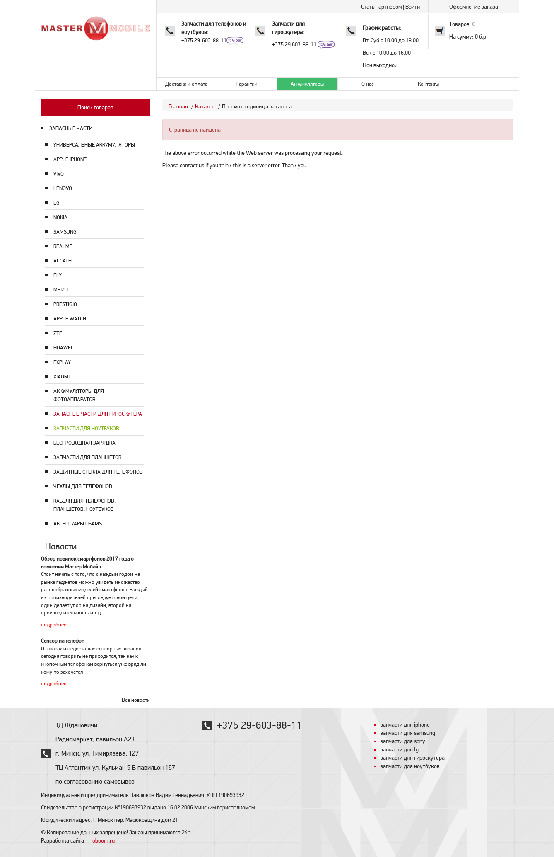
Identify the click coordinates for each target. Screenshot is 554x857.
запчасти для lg (400, 749)
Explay (62, 362)
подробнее (53, 624)
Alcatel (63, 261)
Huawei (62, 347)
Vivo (58, 174)
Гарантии (247, 84)
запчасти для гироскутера (413, 757)
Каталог (205, 106)
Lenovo (62, 188)
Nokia (60, 217)
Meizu (60, 289)
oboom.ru (103, 840)
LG (56, 203)
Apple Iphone (70, 159)
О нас (367, 84)
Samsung (65, 232)
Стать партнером (381, 6)
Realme (62, 246)
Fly (57, 275)
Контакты (428, 84)
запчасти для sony (403, 741)
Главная (178, 106)
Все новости (136, 700)
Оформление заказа (473, 6)
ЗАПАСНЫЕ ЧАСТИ (70, 128)
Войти (412, 6)
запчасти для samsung (408, 732)
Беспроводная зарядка (84, 443)
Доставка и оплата (186, 84)
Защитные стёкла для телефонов (98, 472)
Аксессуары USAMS (77, 523)
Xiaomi (61, 376)
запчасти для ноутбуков (410, 766)
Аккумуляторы (307, 84)
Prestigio (65, 304)
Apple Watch (69, 318)
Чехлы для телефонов (82, 486)
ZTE (57, 333)
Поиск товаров (95, 107)
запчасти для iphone (405, 724)
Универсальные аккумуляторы (94, 145)
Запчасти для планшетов (87, 457)
